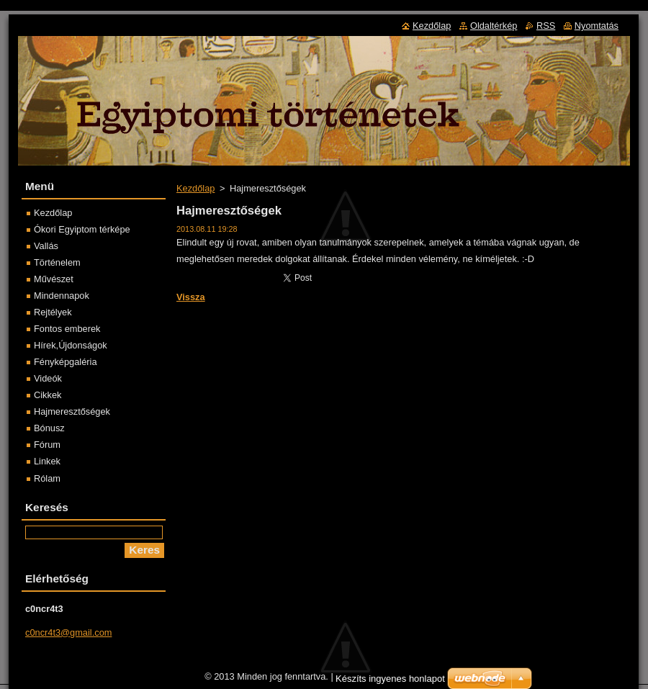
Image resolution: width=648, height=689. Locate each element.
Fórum (47, 444)
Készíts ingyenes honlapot (390, 678)
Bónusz (49, 428)
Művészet (53, 279)
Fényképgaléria (65, 361)
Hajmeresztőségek (72, 411)
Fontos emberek (67, 328)
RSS (545, 25)
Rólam (47, 478)
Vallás (46, 245)
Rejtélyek (53, 312)
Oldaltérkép (493, 25)
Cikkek (47, 394)
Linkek (47, 461)
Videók (48, 378)
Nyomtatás (596, 25)
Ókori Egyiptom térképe (82, 229)
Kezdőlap (195, 188)
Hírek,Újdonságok (70, 345)
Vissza (190, 297)
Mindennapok (61, 295)
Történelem (57, 262)
